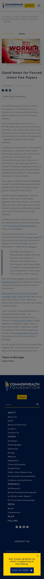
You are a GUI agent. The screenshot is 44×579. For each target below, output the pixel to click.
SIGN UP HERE (22, 570)
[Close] (38, 556)
